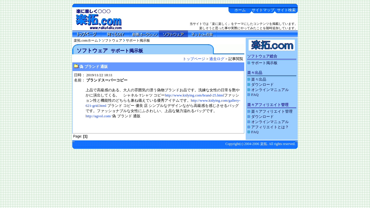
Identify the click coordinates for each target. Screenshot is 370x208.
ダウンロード (260, 84)
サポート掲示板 (138, 40)
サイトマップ (263, 10)
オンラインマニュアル (268, 90)
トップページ (194, 59)
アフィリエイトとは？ (268, 127)
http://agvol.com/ (98, 116)
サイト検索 (286, 10)
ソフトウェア (111, 40)
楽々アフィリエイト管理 (270, 111)
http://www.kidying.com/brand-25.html (194, 95)
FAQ (252, 94)
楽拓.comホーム (86, 40)
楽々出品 (256, 79)
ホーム (240, 10)
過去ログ (216, 59)
